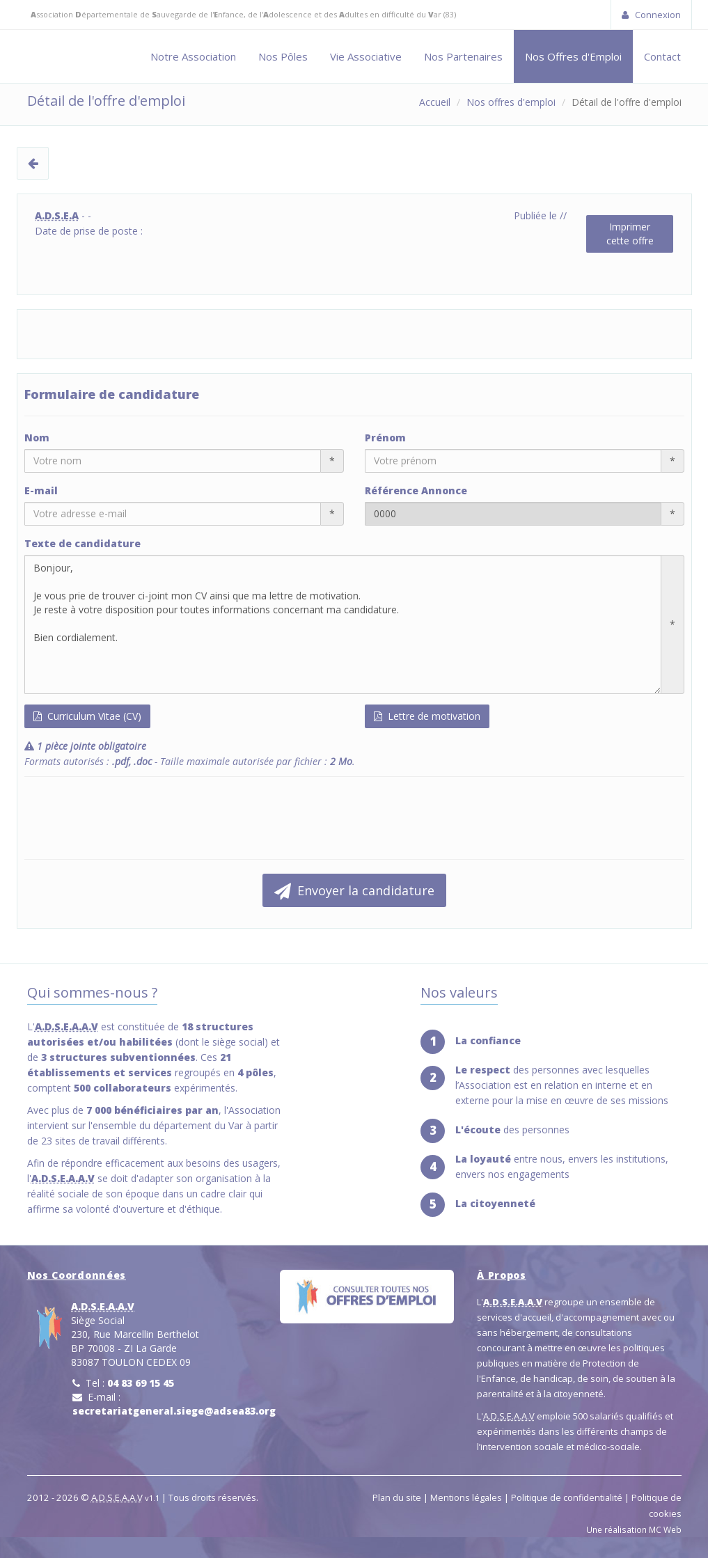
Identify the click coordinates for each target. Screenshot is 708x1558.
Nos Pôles (283, 56)
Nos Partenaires (463, 56)
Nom (36, 437)
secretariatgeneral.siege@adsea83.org (174, 1410)
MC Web (665, 1529)
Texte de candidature (82, 543)
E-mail (41, 490)
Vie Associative (366, 56)
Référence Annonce (416, 490)
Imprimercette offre (630, 233)
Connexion (651, 14)
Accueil (434, 102)
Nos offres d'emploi (511, 102)
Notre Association (193, 56)
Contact (662, 56)
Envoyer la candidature (354, 891)
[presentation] (130, 818)
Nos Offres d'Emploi (573, 56)
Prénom (385, 437)
